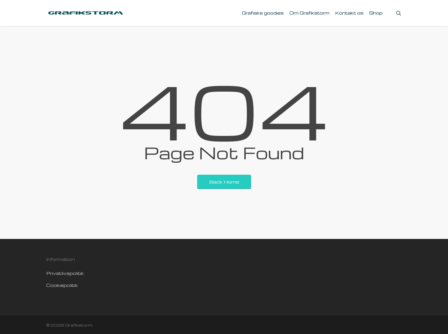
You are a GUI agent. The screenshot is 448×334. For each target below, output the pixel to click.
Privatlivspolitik (65, 273)
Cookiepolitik (62, 285)
